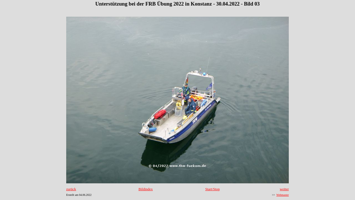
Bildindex (146, 189)
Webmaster (282, 194)
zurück (71, 189)
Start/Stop (212, 189)
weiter (284, 189)
